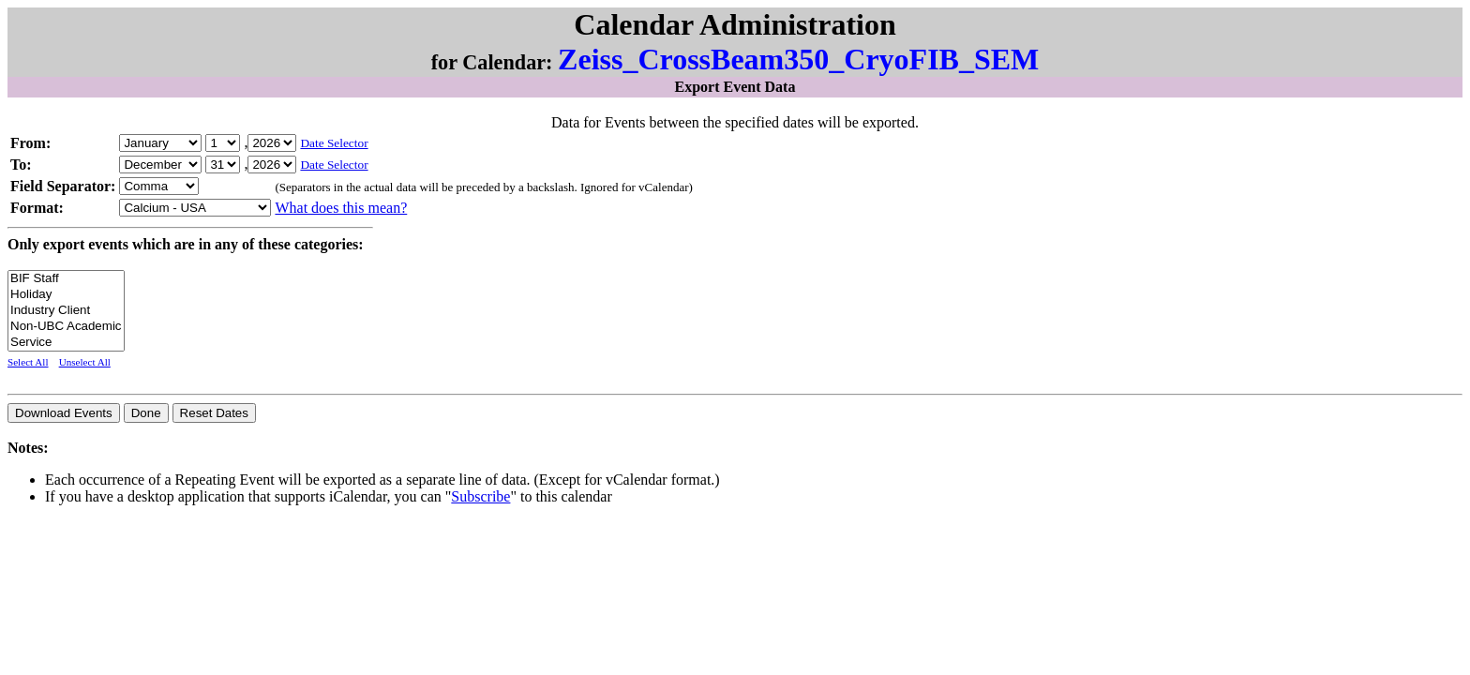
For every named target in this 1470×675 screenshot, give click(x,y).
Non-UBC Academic (66, 327)
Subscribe (480, 496)
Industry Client (66, 311)
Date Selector (334, 143)
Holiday (66, 295)
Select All (28, 362)
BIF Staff (66, 279)
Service (66, 343)
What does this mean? (341, 208)
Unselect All (85, 362)
